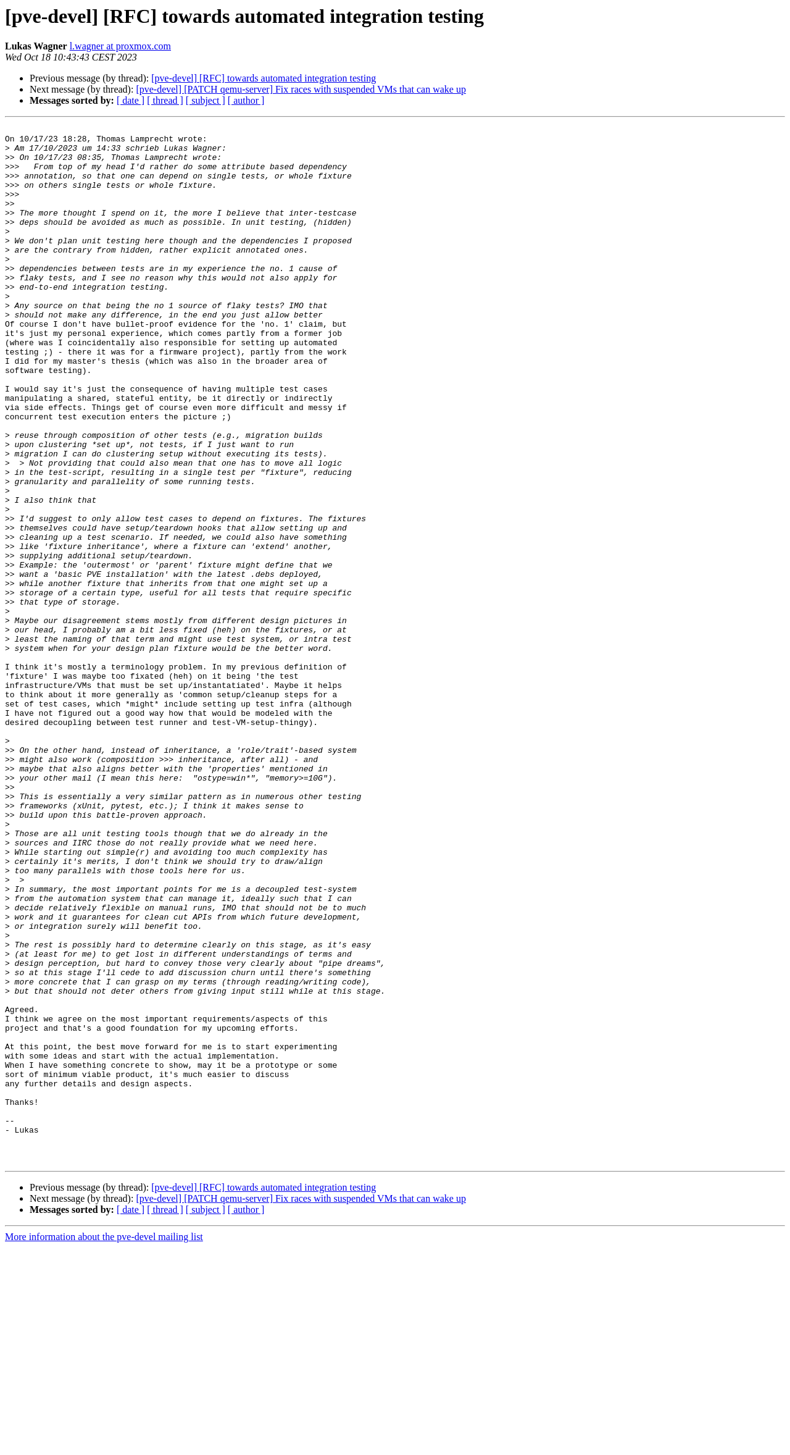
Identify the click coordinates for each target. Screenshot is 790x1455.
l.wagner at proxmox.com (120, 46)
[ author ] (246, 100)
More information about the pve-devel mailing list (104, 1444)
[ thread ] (165, 100)
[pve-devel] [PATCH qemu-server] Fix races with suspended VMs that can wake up (301, 89)
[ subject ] (205, 100)
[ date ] (130, 100)
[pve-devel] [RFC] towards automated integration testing (263, 78)
